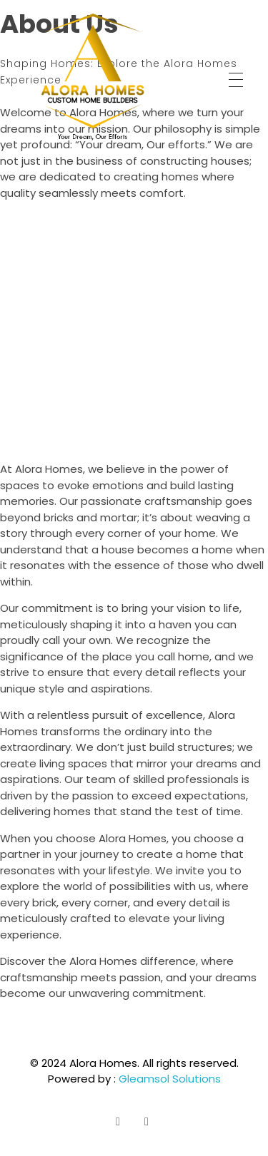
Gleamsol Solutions (170, 1078)
